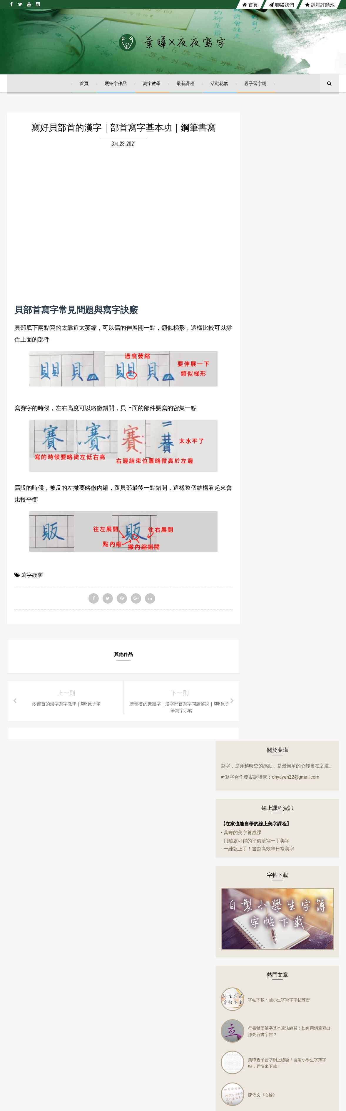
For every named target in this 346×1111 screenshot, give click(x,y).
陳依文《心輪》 (286, 472)
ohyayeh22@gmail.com (268, 166)
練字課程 (257, 793)
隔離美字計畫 (261, 722)
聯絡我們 (281, 4)
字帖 (253, 628)
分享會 (255, 581)
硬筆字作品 (116, 86)
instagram (232, 924)
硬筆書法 (257, 699)
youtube (190, 924)
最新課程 (185, 86)
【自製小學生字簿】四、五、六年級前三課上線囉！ (302, 503)
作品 (253, 640)
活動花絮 (219, 86)
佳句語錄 (257, 652)
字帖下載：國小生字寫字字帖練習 (302, 377)
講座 (253, 840)
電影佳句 (257, 734)
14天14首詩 (259, 558)
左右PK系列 (259, 605)
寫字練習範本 (261, 769)
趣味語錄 (257, 805)
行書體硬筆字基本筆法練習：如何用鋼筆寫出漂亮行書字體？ (302, 408)
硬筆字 (255, 687)
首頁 (250, 4)
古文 (253, 593)
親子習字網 (255, 86)
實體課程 (257, 746)
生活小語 (257, 616)
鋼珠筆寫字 (259, 816)
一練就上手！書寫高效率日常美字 (282, 238)
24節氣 (255, 569)
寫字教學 (152, 86)
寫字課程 (257, 781)
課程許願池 (320, 4)
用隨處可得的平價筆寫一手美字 (280, 230)
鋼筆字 (255, 828)
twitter (151, 924)
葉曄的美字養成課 (266, 222)
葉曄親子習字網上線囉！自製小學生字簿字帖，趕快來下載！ (302, 440)
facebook (112, 924)
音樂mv (256, 675)
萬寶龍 (255, 711)
